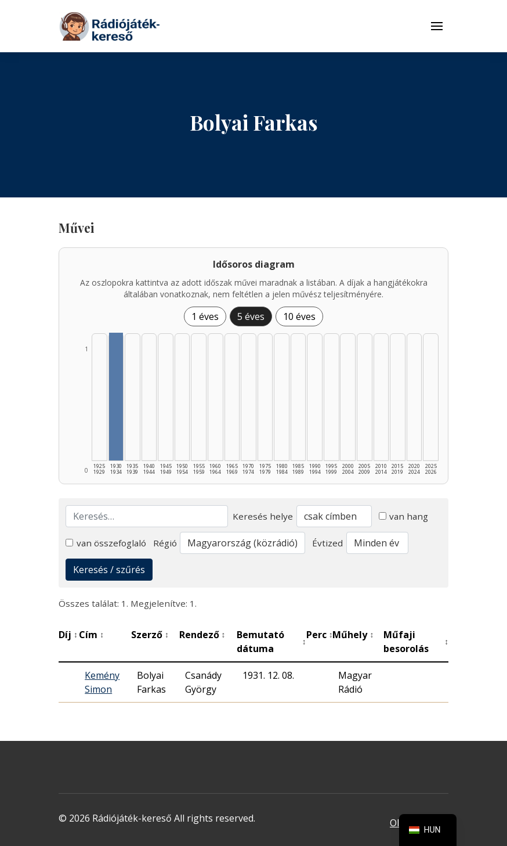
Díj (68, 634)
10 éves (299, 316)
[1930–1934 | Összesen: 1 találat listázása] (116, 396)
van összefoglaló (106, 543)
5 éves (251, 316)
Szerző (150, 634)
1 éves (205, 316)
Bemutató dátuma (271, 641)
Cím (91, 634)
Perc (319, 634)
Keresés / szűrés (109, 569)
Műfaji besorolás (415, 641)
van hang (404, 516)
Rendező (202, 634)
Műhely (353, 634)
